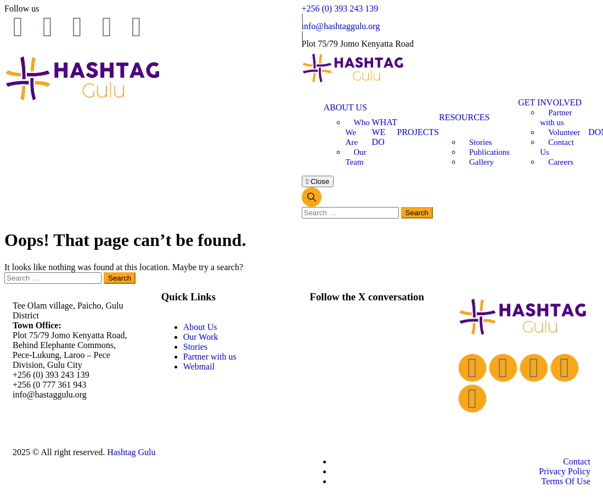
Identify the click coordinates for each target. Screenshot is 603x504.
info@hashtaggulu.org (341, 26)
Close (318, 181)
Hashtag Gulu (131, 452)
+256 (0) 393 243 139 (340, 8)
